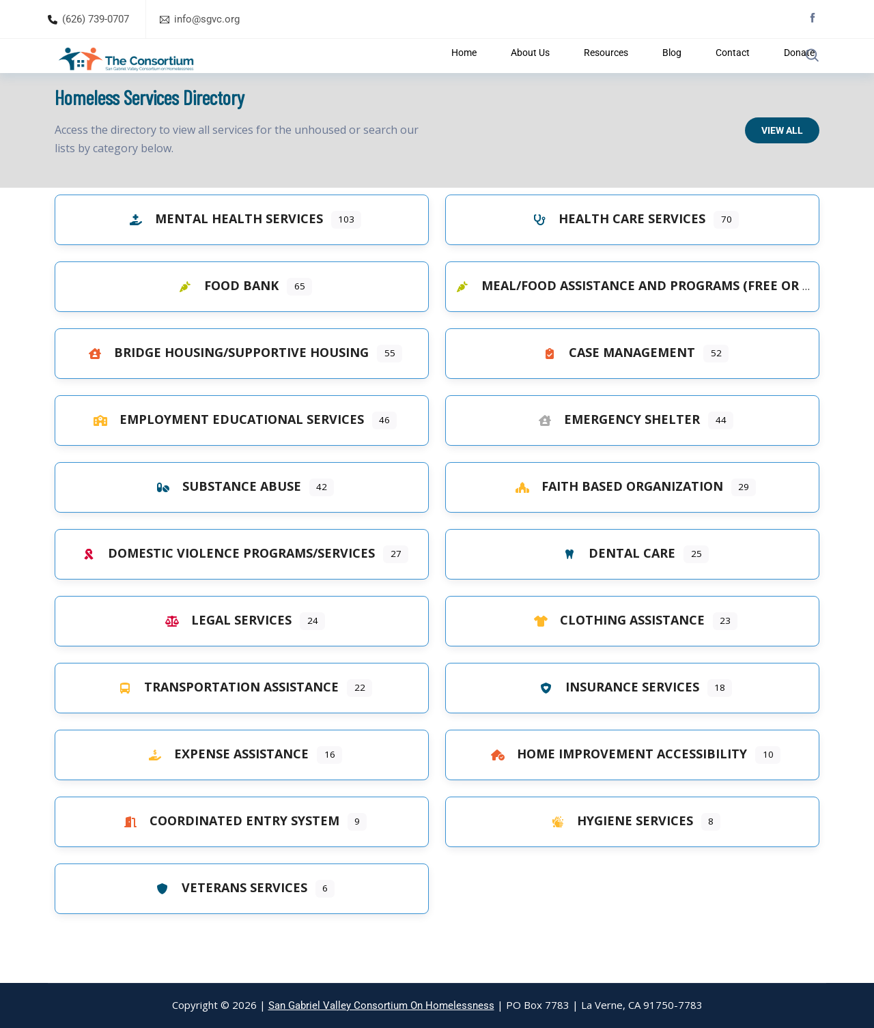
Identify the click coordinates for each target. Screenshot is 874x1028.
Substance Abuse (225, 520)
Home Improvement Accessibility (615, 788)
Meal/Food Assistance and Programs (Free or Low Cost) (660, 319)
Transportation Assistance (225, 721)
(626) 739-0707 (95, 19)
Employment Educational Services (225, 453)
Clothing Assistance (616, 654)
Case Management (615, 386)
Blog (651, 72)
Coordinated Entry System (228, 854)
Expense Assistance (225, 788)
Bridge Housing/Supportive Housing (225, 386)
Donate (754, 72)
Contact (699, 72)
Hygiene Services (618, 854)
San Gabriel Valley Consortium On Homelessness (381, 1005)
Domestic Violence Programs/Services (225, 587)
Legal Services (225, 654)
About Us (530, 72)
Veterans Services (228, 921)
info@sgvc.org (207, 19)
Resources (596, 72)
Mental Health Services (222, 252)
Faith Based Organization (616, 520)
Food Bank (225, 319)
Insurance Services (616, 721)
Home (474, 72)
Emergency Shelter (615, 453)
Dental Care (615, 587)
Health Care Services (615, 252)
